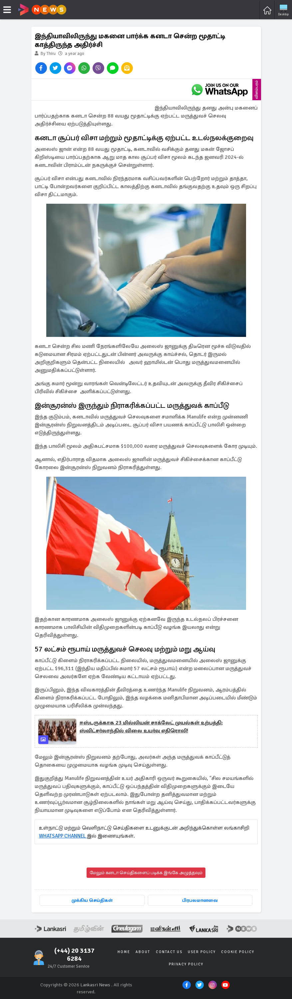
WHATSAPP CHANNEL (64, 836)
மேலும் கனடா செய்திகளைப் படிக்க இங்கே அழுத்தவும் (146, 872)
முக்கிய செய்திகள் (92, 900)
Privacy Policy (186, 964)
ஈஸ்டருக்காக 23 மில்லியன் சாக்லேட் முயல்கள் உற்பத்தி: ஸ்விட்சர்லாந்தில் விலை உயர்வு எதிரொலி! (151, 726)
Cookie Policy (236, 951)
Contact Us (169, 951)
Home (125, 951)
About (144, 951)
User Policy (201, 951)
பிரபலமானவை (200, 900)
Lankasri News (95, 984)
